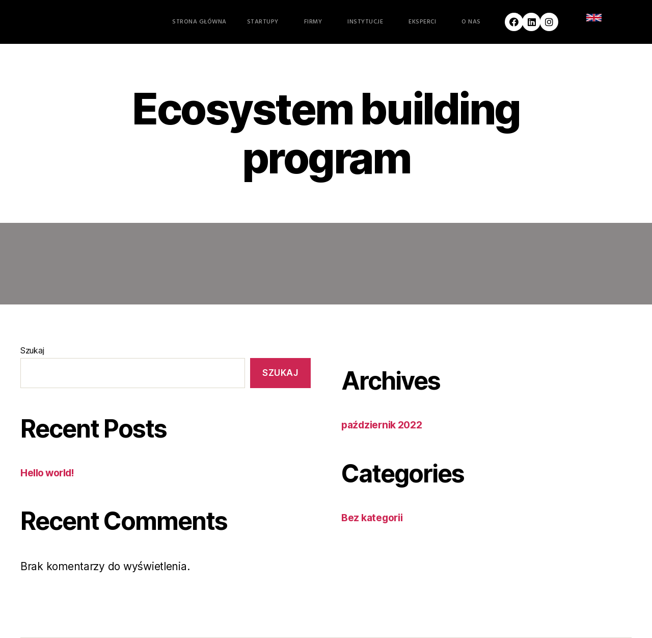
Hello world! (50, 472)
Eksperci (425, 22)
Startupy (265, 22)
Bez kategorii (375, 517)
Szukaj (32, 350)
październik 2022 (385, 424)
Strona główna (199, 22)
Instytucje (367, 22)
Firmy (316, 22)
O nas (473, 22)
